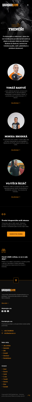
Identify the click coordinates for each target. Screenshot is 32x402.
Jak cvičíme (6, 345)
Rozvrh (5, 371)
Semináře (6, 348)
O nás (5, 376)
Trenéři (5, 379)
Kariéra (5, 381)
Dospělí (5, 353)
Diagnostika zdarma (16, 234)
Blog (4, 384)
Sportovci (6, 355)
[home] (10, 5)
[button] (27, 5)
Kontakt (5, 386)
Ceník (5, 374)
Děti (4, 350)
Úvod (4, 369)
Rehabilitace (7, 358)
